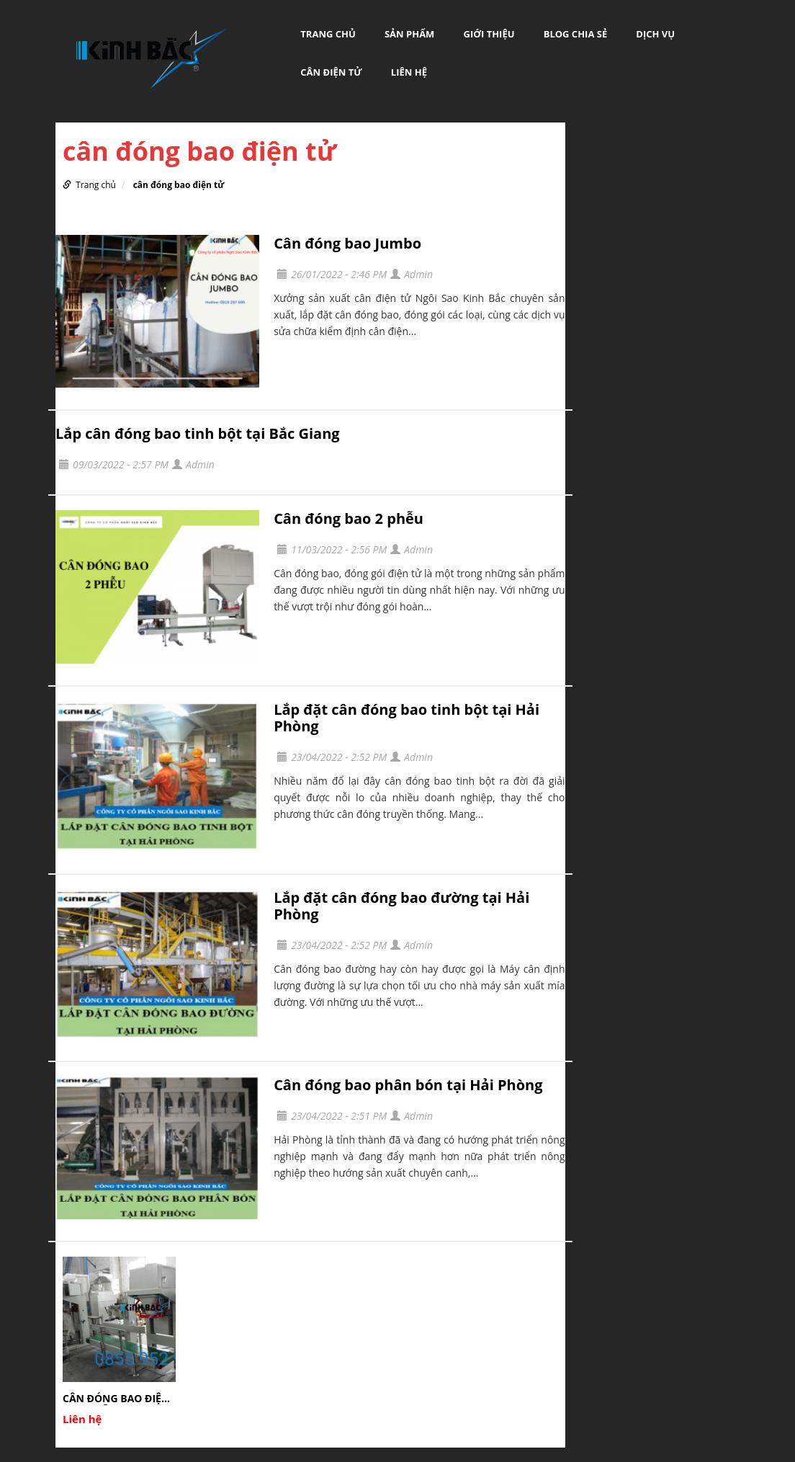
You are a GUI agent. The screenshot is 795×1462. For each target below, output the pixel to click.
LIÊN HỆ (409, 72)
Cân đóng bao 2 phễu (348, 518)
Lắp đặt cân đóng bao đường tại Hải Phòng (401, 905)
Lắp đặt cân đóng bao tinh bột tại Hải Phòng (406, 717)
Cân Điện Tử (330, 72)
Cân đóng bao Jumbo (347, 243)
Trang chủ (328, 33)
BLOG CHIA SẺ (576, 33)
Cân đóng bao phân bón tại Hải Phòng (408, 1085)
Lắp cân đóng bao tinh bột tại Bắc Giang (197, 433)
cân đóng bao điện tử (179, 185)
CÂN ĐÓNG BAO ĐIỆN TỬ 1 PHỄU (116, 1398)
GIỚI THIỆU (489, 33)
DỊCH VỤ (655, 33)
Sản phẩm (409, 33)
